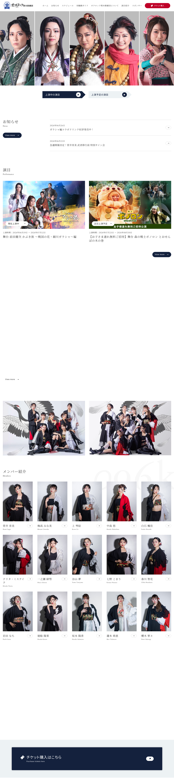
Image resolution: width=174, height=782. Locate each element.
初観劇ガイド (82, 5)
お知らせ (55, 5)
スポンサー (137, 5)
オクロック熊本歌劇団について (105, 5)
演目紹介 (125, 5)
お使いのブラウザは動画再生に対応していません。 (87, 331)
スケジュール (68, 5)
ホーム (45, 5)
